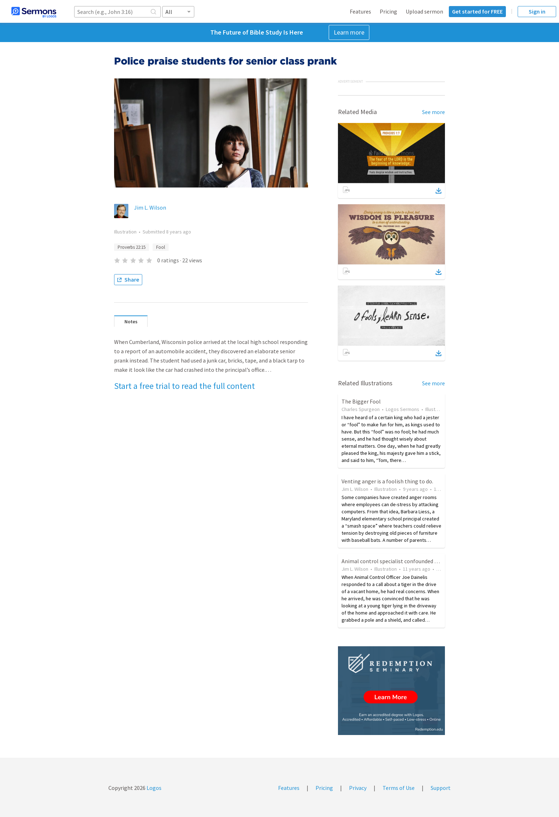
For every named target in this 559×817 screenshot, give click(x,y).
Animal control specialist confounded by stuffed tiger (406, 561)
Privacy (357, 787)
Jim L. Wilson (150, 207)
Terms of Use (399, 787)
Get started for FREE (477, 11)
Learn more (349, 32)
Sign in (537, 11)
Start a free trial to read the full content (184, 385)
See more (433, 111)
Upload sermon (424, 11)
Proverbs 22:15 (131, 247)
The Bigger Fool (361, 401)
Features (360, 11)
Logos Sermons (402, 409)
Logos (153, 787)
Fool (160, 247)
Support (441, 787)
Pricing (388, 11)
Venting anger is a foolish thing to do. (387, 481)
